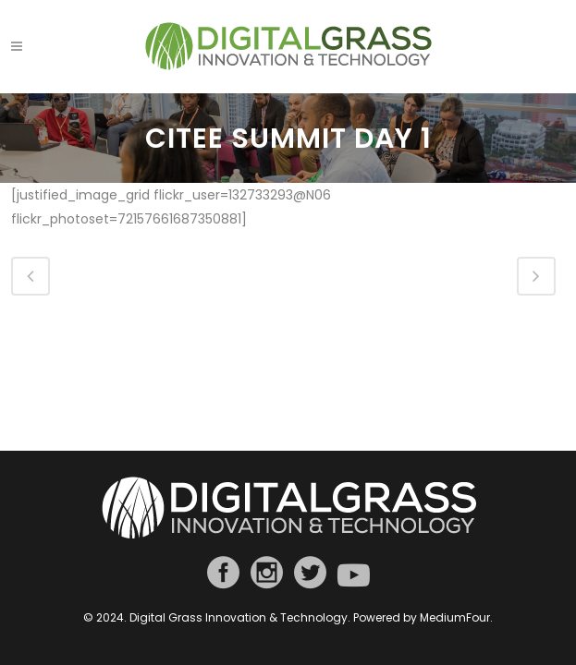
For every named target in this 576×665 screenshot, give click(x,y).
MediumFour (455, 617)
